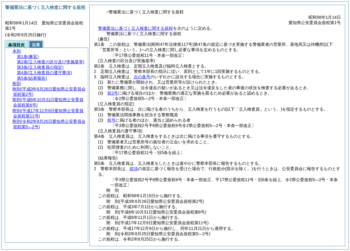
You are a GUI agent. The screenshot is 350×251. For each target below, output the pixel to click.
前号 (111, 120)
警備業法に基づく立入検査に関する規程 (135, 28)
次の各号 (142, 76)
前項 (134, 168)
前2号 (112, 93)
